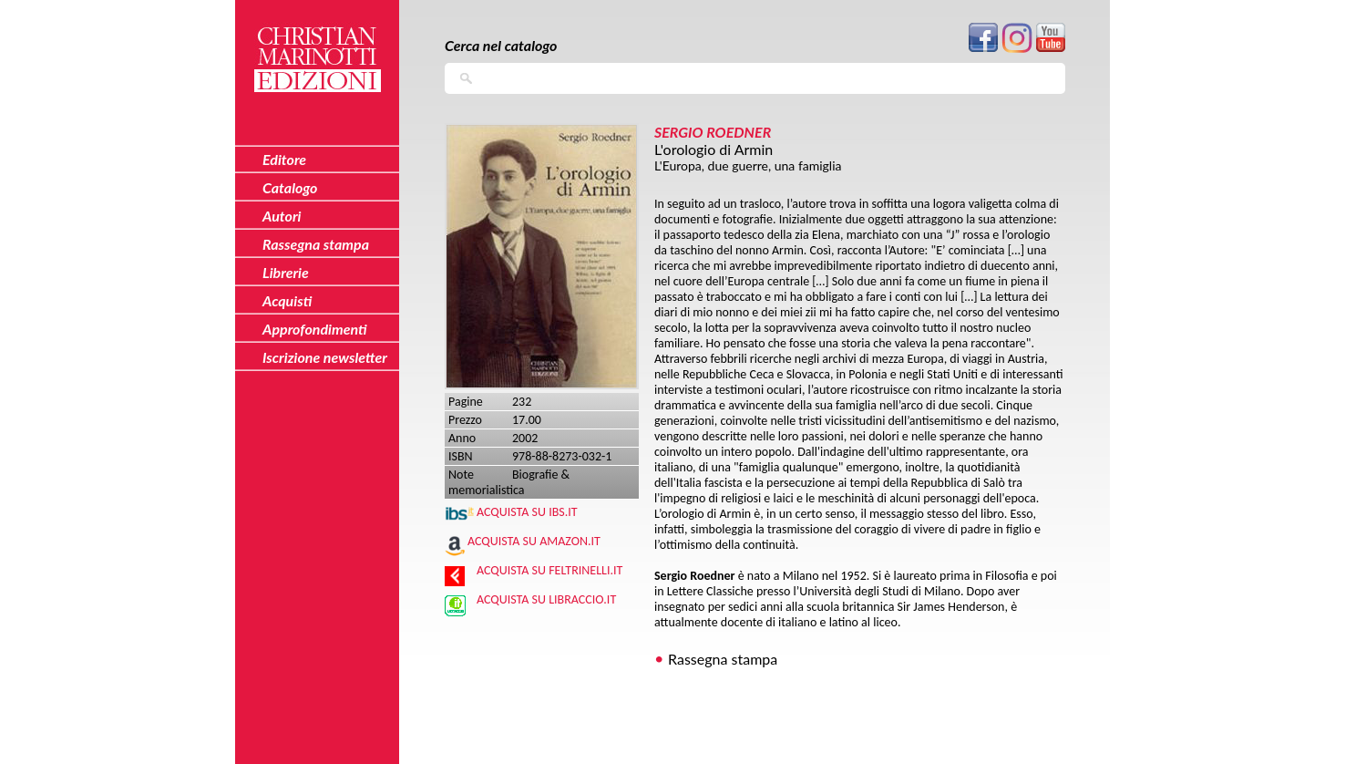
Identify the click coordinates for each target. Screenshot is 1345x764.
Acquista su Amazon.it (534, 541)
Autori (281, 215)
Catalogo (290, 187)
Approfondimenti (314, 328)
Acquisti (287, 300)
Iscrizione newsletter (324, 357)
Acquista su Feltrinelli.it (549, 570)
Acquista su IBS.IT (527, 512)
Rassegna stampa (722, 658)
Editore (284, 159)
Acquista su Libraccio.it (546, 599)
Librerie (285, 272)
